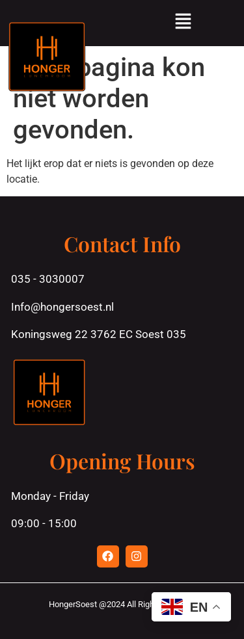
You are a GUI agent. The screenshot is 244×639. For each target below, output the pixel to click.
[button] (183, 23)
